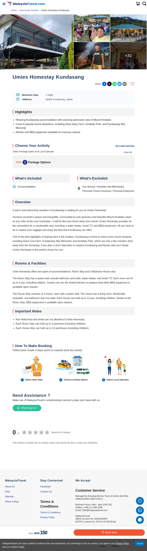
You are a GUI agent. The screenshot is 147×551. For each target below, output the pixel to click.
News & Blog (11, 501)
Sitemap (9, 496)
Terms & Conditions (50, 512)
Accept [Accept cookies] (140, 543)
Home (14, 10)
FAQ (7, 491)
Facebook (45, 486)
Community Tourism (29, 10)
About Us (10, 486)
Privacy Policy (47, 517)
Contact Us (46, 491)
